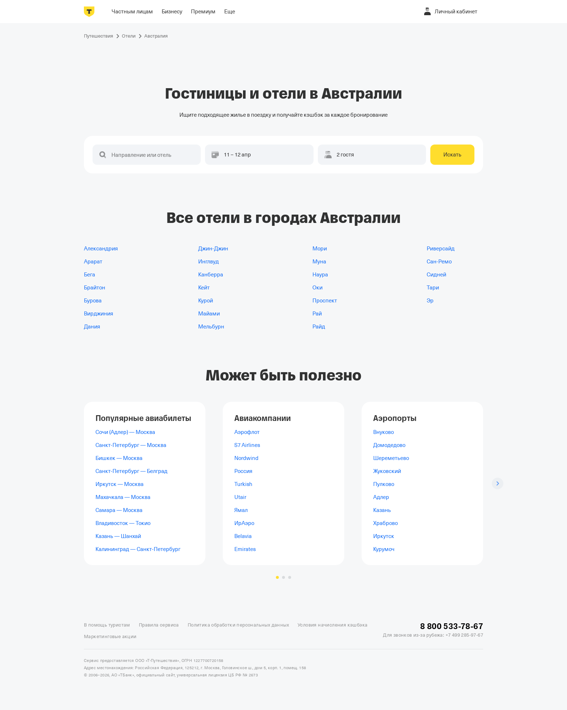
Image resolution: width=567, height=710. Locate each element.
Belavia (243, 536)
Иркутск (383, 536)
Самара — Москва (118, 510)
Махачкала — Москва (122, 497)
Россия (243, 471)
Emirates (245, 549)
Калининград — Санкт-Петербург (137, 549)
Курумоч (384, 549)
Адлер (381, 497)
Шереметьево (391, 458)
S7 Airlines (247, 445)
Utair (240, 497)
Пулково (383, 484)
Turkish (243, 484)
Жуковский (387, 471)
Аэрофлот (247, 432)
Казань (382, 510)
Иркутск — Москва (119, 484)
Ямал (241, 510)
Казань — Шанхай (118, 536)
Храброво (385, 523)
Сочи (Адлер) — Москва (125, 432)
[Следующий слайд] (497, 483)
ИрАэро (244, 523)
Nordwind (246, 458)
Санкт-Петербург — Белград (131, 471)
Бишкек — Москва (118, 458)
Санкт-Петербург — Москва (130, 445)
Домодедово (389, 445)
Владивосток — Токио (122, 523)
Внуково (383, 432)
